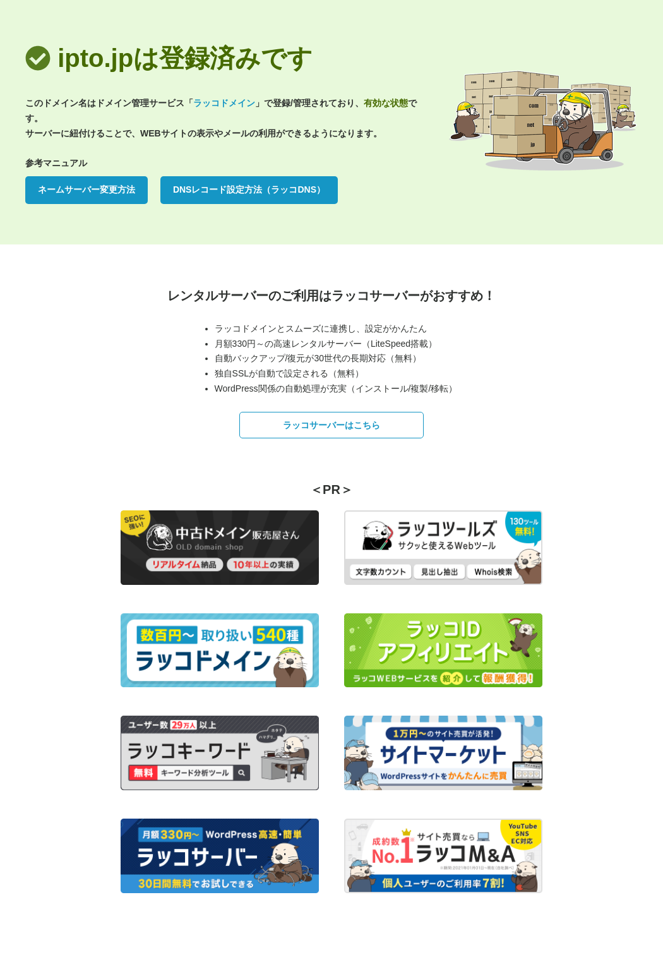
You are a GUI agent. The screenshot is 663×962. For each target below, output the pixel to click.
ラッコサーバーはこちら (331, 425)
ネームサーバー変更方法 (86, 189)
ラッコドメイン (224, 103)
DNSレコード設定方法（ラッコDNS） (249, 189)
